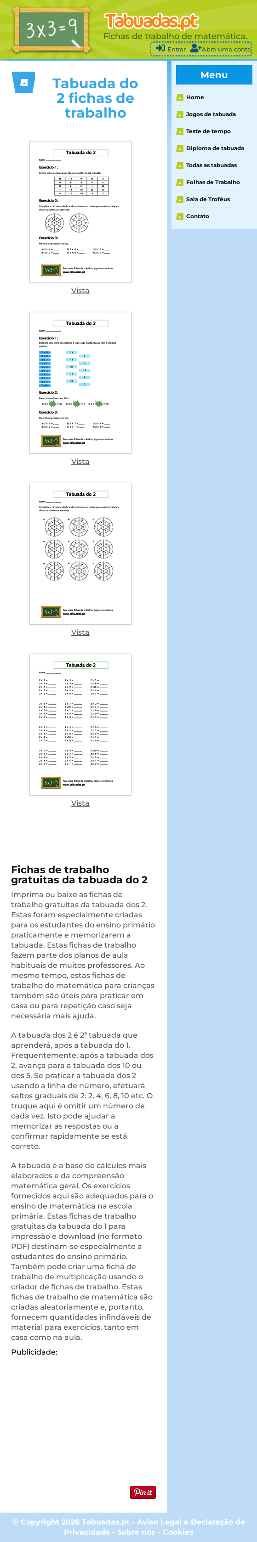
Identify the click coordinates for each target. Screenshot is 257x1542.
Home (195, 97)
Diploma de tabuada (215, 148)
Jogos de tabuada (211, 114)
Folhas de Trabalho (213, 182)
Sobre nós (136, 1532)
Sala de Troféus (208, 199)
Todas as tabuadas (211, 165)
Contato (197, 216)
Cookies (178, 1532)
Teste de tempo (208, 131)
